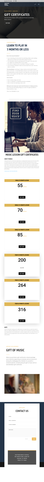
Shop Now (8, 23)
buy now (22, 197)
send (34, 446)
